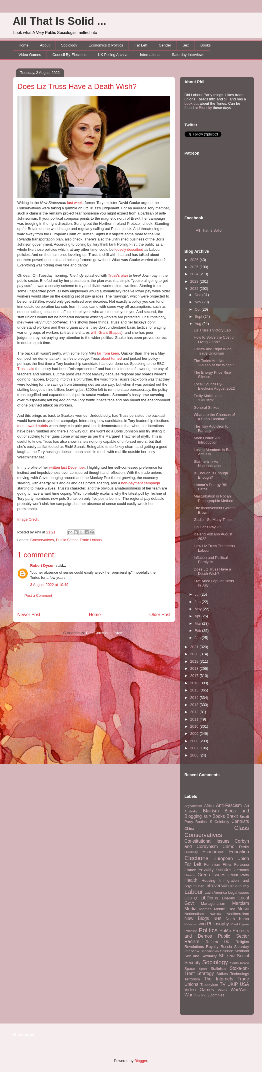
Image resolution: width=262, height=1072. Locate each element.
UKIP (232, 984)
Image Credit (28, 519)
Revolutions (194, 946)
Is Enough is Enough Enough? (211, 475)
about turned (111, 358)
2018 (195, 668)
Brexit (232, 816)
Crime (229, 846)
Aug (198, 323)
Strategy (205, 973)
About (45, 45)
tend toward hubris (32, 426)
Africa (209, 806)
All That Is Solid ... (59, 21)
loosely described (129, 249)
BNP (207, 816)
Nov (198, 302)
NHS (217, 919)
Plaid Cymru (240, 924)
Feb (198, 630)
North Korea (237, 919)
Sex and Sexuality (201, 956)
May (199, 609)
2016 (195, 683)
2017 (195, 675)
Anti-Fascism (229, 805)
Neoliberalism (238, 914)
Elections (197, 858)
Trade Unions (91, 540)
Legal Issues (238, 892)
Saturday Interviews (188, 54)
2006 (195, 755)
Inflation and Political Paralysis (211, 559)
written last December (67, 467)
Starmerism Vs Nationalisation (208, 463)
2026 (195, 260)
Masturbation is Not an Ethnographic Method (213, 498)
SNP (231, 956)
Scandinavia (210, 951)
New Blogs (197, 918)
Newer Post (29, 614)
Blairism (211, 810)
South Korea (239, 963)
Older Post (160, 614)
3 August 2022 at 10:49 (49, 584)
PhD (202, 924)
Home (24, 45)
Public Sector (67, 540)
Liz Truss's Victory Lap (212, 330)
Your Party (201, 995)
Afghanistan (193, 806)
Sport (203, 968)
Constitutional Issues (207, 841)
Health (191, 880)
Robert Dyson (42, 565)
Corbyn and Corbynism (217, 844)
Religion (242, 942)
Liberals (228, 898)
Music (243, 908)
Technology (239, 974)
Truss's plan (118, 275)
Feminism (212, 864)
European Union (231, 858)
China (189, 828)
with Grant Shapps (106, 332)
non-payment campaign (140, 483)
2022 (195, 288)
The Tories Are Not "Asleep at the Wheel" (214, 363)
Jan (198, 638)
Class (241, 827)
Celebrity (222, 822)
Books (205, 45)
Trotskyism (209, 984)
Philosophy (218, 923)
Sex (186, 45)
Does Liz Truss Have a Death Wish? (77, 86)
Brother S (203, 822)
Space (190, 968)
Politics (208, 930)
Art (246, 806)
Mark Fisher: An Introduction (207, 440)
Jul (197, 594)
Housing (208, 880)
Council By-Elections (70, 54)
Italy (246, 886)
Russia (226, 946)
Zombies (217, 995)
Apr (198, 616)
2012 (195, 712)
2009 (195, 733)
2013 (195, 705)
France (190, 870)
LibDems (209, 897)
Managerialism (213, 903)
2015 (195, 690)
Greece (190, 875)
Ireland (236, 886)
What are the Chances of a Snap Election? (214, 416)
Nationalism (194, 914)
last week (75, 203)
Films (227, 864)
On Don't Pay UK (208, 527)
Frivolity (206, 869)
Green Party (238, 875)
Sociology (69, 45)
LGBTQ (191, 898)
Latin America (216, 892)
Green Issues (211, 874)
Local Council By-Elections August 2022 (214, 386)
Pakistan (191, 924)
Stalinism (218, 968)
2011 (195, 719)
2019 (195, 661)
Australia (191, 811)
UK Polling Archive (113, 54)
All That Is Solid (209, 230)
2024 (195, 274)
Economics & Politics (106, 45)
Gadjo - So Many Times (213, 519)
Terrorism (192, 979)
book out (192, 103)
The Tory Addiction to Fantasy (211, 428)
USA (244, 984)
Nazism (215, 914)
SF (222, 955)
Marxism (240, 903)
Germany (241, 870)
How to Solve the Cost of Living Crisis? (214, 339)
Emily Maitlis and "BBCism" (208, 398)
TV (222, 984)
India (201, 886)
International (150, 54)
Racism (192, 941)
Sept (199, 316)
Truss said (25, 369)
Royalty (212, 946)
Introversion (217, 885)
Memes (205, 909)
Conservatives (42, 540)
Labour (194, 891)
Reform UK (217, 942)
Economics (213, 851)
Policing (191, 931)
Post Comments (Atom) (105, 633)
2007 (195, 748)
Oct (198, 309)
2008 (195, 741)
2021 (195, 647)
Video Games (30, 54)
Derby (244, 847)
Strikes (222, 974)
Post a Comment (38, 595)
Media (191, 908)
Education (239, 851)
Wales (222, 990)
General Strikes (206, 407)
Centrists (240, 821)
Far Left (141, 45)
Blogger (141, 1061)
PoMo (225, 930)
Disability (191, 852)
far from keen (108, 353)
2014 (195, 697)
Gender (165, 45)
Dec (198, 295)
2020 (195, 654)
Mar (198, 623)
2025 (195, 267)
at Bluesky (203, 108)
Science (226, 951)
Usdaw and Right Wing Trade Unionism (212, 351)
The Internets (218, 978)
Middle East (224, 909)
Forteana (241, 864)
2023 (195, 281)
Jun (198, 602)
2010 (195, 726)
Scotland (242, 951)
